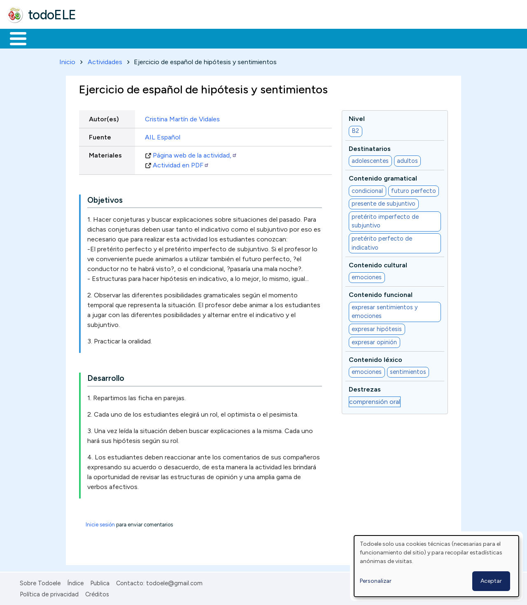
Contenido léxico (375, 358)
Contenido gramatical (383, 177)
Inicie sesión (100, 523)
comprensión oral (374, 400)
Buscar (338, 38)
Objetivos (105, 198)
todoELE (52, 15)
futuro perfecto (413, 189)
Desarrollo (105, 377)
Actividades (105, 60)
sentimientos (408, 370)
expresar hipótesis (377, 327)
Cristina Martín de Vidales (182, 117)
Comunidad (301, 38)
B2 (355, 129)
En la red (194, 38)
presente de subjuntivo (383, 202)
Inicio (14, 38)
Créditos (97, 592)
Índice (75, 582)
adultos (407, 159)
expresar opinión (374, 340)
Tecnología (246, 38)
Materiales (46, 38)
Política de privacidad (49, 592)
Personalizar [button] (376, 580)
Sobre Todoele (40, 582)
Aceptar (491, 580)
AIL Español (162, 135)
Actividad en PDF (181, 163)
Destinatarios (370, 147)
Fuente (100, 135)
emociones (367, 276)
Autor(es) (104, 117)
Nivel (357, 117)
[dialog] (436, 566)
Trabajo (148, 38)
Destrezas (365, 388)
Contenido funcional (381, 293)
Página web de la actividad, (195, 154)
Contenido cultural (378, 263)
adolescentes (370, 159)
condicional (367, 189)
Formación (99, 38)
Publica (100, 582)
